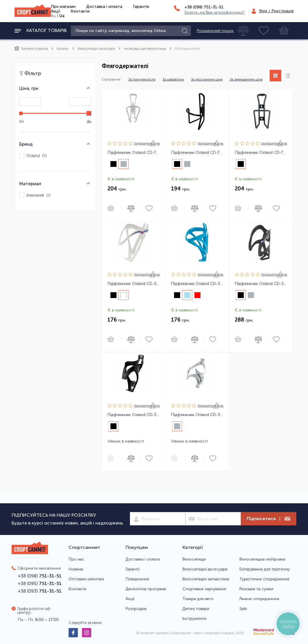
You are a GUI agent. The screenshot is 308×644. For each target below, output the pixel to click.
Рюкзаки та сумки (256, 589)
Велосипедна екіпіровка (262, 559)
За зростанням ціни (207, 79)
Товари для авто (198, 599)
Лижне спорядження (259, 599)
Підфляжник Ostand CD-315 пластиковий (197, 284)
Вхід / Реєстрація (276, 10)
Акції (55, 11)
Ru (53, 15)
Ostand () (33, 156)
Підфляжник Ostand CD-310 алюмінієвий (260, 284)
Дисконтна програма (146, 589)
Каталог (63, 48)
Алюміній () (35, 195)
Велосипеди (194, 559)
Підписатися (268, 519)
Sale (243, 609)
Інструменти (194, 619)
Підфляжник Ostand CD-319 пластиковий (133, 415)
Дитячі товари (195, 609)
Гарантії (132, 569)
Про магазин (63, 6)
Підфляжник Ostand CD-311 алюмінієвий (197, 415)
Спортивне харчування (204, 589)
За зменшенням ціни (246, 79)
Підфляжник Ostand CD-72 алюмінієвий (260, 153)
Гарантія (141, 6)
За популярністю (141, 79)
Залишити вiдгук (147, 143)
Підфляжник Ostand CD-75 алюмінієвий (197, 153)
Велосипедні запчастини (205, 579)
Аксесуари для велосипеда (145, 48)
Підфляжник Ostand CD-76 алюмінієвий (133, 153)
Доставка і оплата (104, 6)
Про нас (76, 559)
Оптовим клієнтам (86, 579)
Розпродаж (136, 609)
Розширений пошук (215, 31)
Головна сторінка (31, 49)
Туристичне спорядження (264, 579)
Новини (76, 569)
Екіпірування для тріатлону (264, 569)
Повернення (137, 579)
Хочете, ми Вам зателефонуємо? (215, 12)
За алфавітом (173, 79)
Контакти (80, 11)
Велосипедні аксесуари (96, 48)
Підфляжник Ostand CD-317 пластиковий (133, 284)
